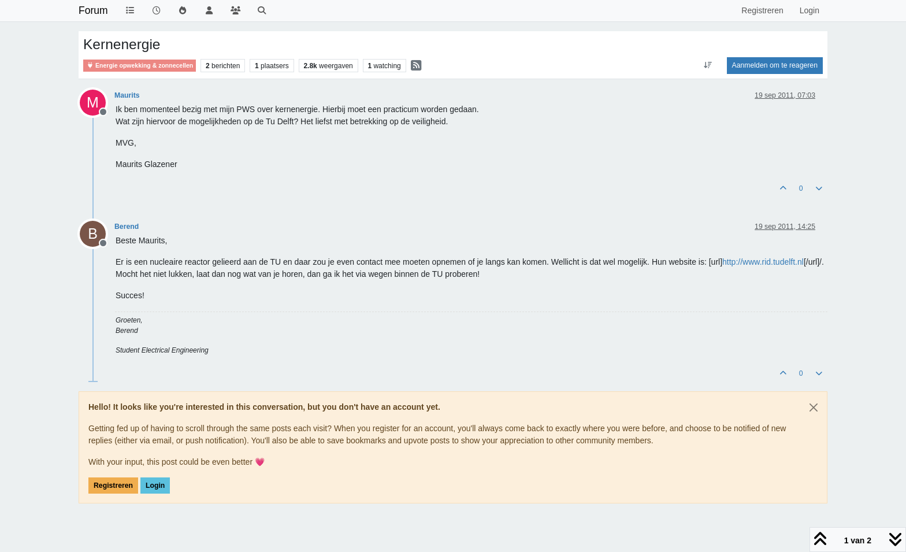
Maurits (127, 95)
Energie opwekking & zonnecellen (139, 65)
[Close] (813, 407)
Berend (126, 227)
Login (155, 485)
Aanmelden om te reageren (775, 65)
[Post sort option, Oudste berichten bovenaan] (707, 65)
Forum (93, 10)
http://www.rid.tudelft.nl (763, 261)
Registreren (113, 485)
